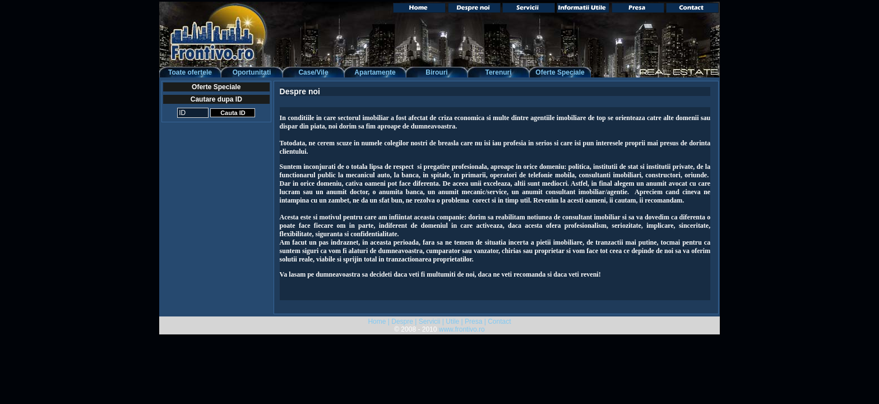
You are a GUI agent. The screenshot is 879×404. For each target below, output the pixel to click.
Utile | (454, 321)
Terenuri (498, 72)
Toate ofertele (190, 72)
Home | (378, 321)
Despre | (404, 321)
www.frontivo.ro (462, 329)
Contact (499, 321)
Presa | (475, 321)
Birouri (436, 72)
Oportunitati (252, 72)
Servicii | (431, 321)
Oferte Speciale (559, 72)
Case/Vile (313, 72)
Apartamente (374, 72)
